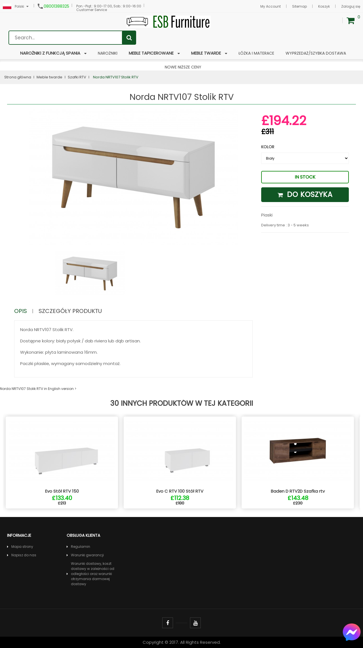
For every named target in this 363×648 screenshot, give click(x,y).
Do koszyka (305, 194)
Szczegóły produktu (70, 311)
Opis (20, 311)
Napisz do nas (23, 555)
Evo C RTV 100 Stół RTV (179, 491)
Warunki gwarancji (87, 555)
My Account (270, 6)
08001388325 (56, 6)
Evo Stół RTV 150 (62, 491)
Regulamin (80, 546)
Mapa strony (22, 546)
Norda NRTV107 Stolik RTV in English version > (38, 388)
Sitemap (299, 6)
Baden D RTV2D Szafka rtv (298, 491)
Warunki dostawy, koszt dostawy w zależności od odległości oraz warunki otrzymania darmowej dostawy (92, 573)
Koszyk (324, 6)
